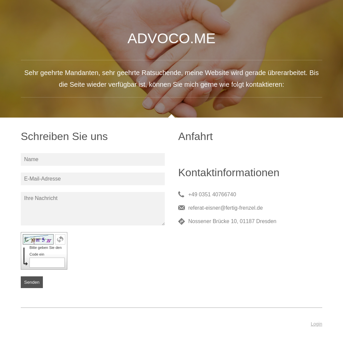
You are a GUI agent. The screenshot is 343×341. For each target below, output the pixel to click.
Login (316, 324)
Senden (32, 282)
